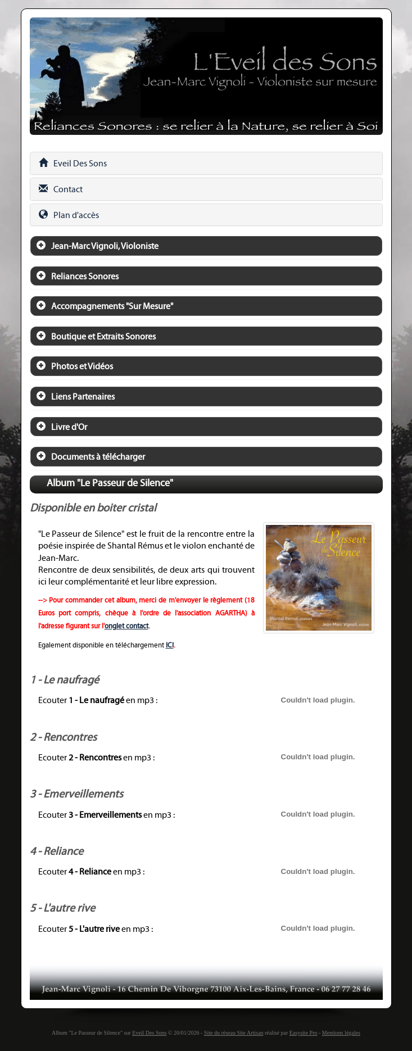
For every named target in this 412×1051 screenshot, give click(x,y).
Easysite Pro (303, 1033)
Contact (61, 189)
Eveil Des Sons (73, 163)
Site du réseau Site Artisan (234, 1033)
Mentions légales (341, 1033)
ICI (170, 645)
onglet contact (126, 626)
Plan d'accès (69, 215)
